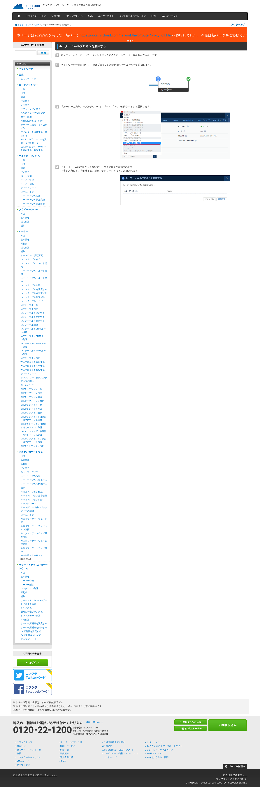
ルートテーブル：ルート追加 (34, 272)
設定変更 (25, 101)
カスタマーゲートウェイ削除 (34, 550)
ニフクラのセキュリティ (29, 757)
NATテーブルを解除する (33, 321)
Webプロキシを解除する (33, 370)
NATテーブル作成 (29, 309)
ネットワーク (26, 68)
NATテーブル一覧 (29, 305)
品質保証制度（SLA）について (118, 750)
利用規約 (107, 746)
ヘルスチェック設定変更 (33, 113)
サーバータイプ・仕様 (71, 742)
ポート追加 (26, 117)
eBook (63, 761)
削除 (23, 97)
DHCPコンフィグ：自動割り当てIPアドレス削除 (34, 425)
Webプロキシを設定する (33, 362)
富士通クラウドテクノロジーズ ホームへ (35, 775)
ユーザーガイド (106, 16)
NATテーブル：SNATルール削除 (33, 352)
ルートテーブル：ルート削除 (34, 279)
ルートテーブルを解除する (34, 484)
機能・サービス (67, 746)
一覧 (23, 89)
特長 (19, 753)
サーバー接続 (27, 180)
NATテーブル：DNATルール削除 (33, 338)
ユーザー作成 (27, 580)
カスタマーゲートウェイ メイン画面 (34, 527)
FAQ (153, 16)
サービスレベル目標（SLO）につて (120, 753)
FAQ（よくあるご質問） (159, 757)
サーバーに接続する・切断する (34, 126)
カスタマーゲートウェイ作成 (34, 520)
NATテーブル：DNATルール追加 (33, 330)
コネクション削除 (29, 588)
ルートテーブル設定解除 (33, 204)
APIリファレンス (74, 16)
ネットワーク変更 (29, 472)
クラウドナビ (23, 765)
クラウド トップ (24, 25)
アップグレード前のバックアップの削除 (34, 379)
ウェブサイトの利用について (231, 779)
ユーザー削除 (27, 584)
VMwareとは (23, 761)
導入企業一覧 (66, 757)
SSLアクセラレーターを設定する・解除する (34, 141)
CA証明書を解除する (31, 635)
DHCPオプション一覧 (31, 389)
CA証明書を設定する (31, 631)
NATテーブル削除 (29, 325)
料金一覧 (64, 750)
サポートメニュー (155, 742)
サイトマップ (110, 757)
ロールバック (27, 192)
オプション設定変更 (31, 109)
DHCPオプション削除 (31, 397)
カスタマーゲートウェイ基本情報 (34, 535)
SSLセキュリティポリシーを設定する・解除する (34, 148)
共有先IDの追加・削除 (32, 121)
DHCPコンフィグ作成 (31, 409)
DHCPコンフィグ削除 (31, 413)
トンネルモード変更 (31, 615)
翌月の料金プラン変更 (32, 612)
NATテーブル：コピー (31, 358)
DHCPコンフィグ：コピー (34, 446)
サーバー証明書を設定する (34, 623)
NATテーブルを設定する (33, 313)
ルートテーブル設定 (31, 196)
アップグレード (28, 188)
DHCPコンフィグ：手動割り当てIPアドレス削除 (34, 440)
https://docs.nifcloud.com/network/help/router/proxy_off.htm (126, 35)
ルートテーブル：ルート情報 (34, 265)
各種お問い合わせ (95, 722)
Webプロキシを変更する (33, 366)
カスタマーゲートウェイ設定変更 (34, 542)
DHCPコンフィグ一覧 (31, 405)
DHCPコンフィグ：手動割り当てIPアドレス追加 (34, 433)
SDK (90, 16)
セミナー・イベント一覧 (29, 750)
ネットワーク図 (28, 79)
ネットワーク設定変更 (32, 255)
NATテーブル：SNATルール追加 (33, 345)
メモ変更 (25, 105)
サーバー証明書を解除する (34, 627)
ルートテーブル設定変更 (33, 200)
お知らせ (21, 746)
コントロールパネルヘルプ (132, 16)
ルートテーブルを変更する (34, 293)
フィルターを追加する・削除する (34, 133)
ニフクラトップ (24, 742)
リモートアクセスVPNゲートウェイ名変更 (34, 602)
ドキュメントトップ (36, 16)
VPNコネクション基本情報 (34, 496)
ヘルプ (36, 25)
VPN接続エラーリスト (32, 555)
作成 (23, 93)
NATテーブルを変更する (33, 317)
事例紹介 (64, 753)
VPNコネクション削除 (32, 500)
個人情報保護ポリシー (235, 775)
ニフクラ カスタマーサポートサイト (164, 746)
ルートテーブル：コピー (33, 301)
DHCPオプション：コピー (34, 401)
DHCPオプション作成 (31, 393)
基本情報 (25, 218)
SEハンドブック (169, 16)
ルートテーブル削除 (31, 285)
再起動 (24, 244)
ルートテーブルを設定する (34, 289)
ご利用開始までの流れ (114, 742)
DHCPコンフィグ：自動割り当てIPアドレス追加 (34, 418)
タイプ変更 (26, 608)
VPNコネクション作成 (32, 492)
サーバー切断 (27, 184)
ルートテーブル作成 (31, 259)
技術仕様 (55, 16)
